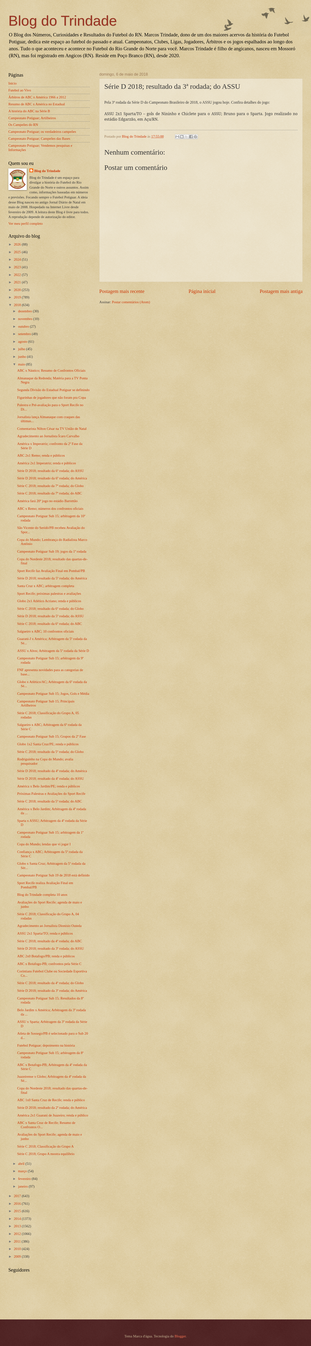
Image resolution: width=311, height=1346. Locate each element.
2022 (18, 275)
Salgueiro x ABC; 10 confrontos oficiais (45, 631)
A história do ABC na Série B (29, 111)
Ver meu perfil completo (25, 223)
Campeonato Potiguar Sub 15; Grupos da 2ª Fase (51, 736)
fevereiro (25, 1179)
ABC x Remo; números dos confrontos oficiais (50, 508)
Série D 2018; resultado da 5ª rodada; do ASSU (50, 616)
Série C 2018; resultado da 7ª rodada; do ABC (49, 493)
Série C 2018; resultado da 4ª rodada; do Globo (50, 983)
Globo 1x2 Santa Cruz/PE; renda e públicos (48, 744)
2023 (18, 267)
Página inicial (202, 291)
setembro (25, 334)
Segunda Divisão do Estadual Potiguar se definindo (53, 390)
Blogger (180, 1336)
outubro (24, 326)
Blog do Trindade (62, 21)
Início (12, 83)
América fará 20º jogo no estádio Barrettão (47, 501)
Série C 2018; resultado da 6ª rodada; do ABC (49, 624)
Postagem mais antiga (281, 291)
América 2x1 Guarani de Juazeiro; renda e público (52, 1115)
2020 (18, 290)
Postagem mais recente (121, 291)
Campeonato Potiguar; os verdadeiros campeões (42, 132)
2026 (18, 244)
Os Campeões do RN (23, 125)
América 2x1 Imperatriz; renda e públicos (46, 463)
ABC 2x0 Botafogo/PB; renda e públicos (46, 956)
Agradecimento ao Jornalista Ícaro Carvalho (48, 436)
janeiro (23, 1186)
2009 (18, 1256)
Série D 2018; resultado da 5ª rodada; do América (52, 578)
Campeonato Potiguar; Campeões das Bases (39, 138)
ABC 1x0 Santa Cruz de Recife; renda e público (51, 1100)
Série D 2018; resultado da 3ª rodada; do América (52, 991)
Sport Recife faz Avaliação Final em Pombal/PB (51, 571)
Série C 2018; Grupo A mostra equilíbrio (46, 1154)
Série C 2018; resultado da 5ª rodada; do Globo (50, 752)
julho (22, 349)
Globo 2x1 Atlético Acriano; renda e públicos (49, 601)
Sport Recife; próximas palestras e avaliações (49, 593)
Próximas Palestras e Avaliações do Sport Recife (51, 794)
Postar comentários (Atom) (131, 302)
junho (22, 357)
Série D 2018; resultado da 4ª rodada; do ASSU (50, 778)
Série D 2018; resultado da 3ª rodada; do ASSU (50, 948)
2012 (18, 1234)
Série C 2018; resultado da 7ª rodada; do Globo (50, 486)
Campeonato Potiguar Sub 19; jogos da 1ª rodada (51, 551)
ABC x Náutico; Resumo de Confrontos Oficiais (51, 370)
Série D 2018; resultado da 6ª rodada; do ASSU (50, 471)
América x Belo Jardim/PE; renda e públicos (48, 786)
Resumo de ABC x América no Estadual (36, 104)
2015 (18, 1211)
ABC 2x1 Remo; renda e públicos (41, 455)
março (23, 1171)
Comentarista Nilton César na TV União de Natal (52, 429)
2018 (18, 305)
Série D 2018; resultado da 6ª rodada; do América (52, 478)
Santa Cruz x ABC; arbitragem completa (45, 586)
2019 (18, 297)
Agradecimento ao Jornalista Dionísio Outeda (49, 926)
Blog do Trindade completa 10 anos (42, 895)
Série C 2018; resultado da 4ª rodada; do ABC (49, 941)
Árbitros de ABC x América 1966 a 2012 (37, 97)
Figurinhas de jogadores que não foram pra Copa (51, 397)
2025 (18, 252)
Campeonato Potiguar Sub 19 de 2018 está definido (53, 875)
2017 (18, 1196)
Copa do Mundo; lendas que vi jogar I (44, 844)
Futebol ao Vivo (19, 90)
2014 (18, 1219)
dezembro (25, 311)
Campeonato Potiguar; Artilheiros (32, 118)
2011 (18, 1241)
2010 (18, 1249)
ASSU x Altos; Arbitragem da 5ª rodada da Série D (53, 651)
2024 (18, 259)
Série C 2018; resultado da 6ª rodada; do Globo (50, 609)
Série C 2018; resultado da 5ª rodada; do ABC (49, 801)
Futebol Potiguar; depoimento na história (46, 1045)
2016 (18, 1204)
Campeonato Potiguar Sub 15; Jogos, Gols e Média (53, 693)
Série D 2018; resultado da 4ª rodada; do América (52, 771)
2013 (18, 1226)
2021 (18, 282)
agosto (23, 341)
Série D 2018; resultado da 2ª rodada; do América (52, 1108)
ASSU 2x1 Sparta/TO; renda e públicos (45, 933)
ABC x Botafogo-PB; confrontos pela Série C (49, 964)
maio (22, 364)
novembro (25, 319)
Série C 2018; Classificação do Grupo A (45, 1146)
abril (21, 1164)
